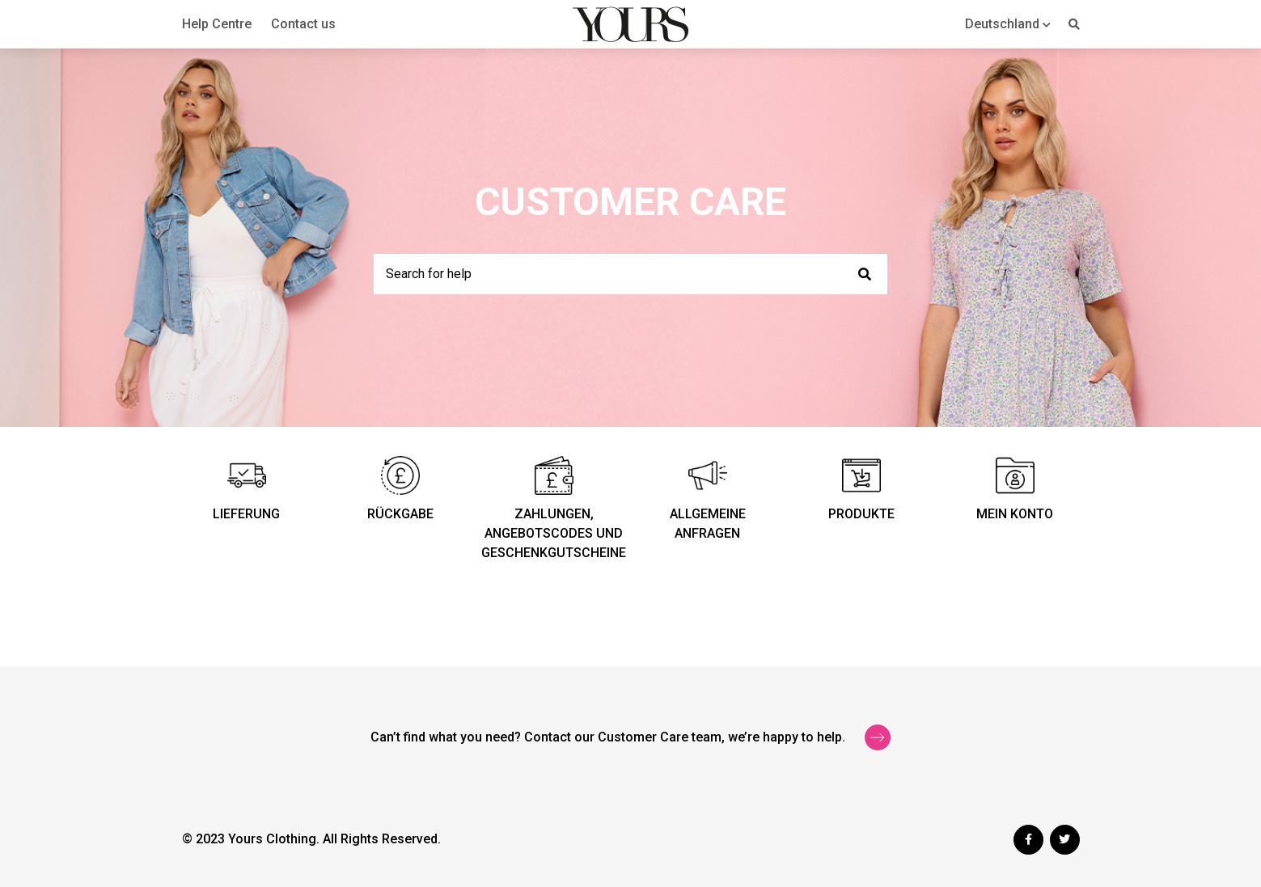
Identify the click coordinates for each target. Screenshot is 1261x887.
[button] (1008, 24)
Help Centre (217, 24)
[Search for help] (630, 274)
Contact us (303, 24)
